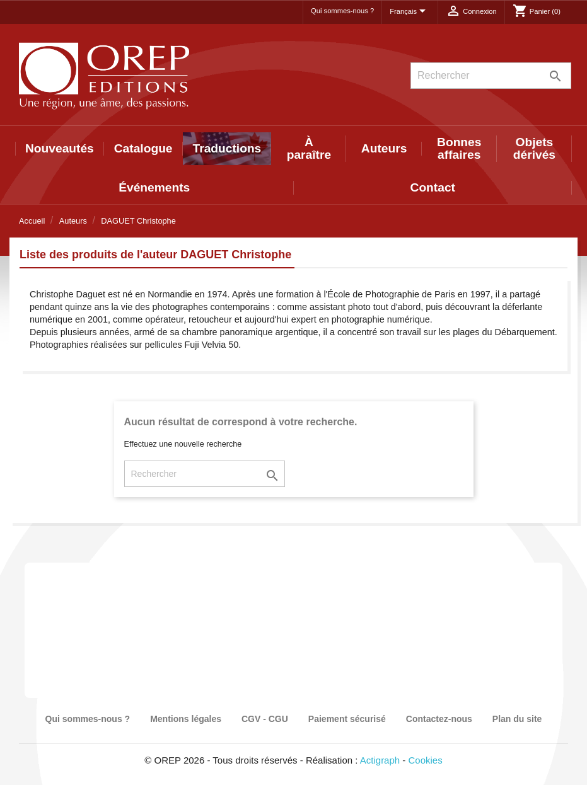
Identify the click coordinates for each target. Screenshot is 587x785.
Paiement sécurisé (347, 719)
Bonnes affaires (459, 148)
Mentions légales (185, 719)
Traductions (227, 148)
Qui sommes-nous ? (342, 10)
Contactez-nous (439, 719)
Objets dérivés (534, 148)
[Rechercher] (490, 75)
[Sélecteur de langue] (410, 12)
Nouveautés (59, 148)
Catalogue (143, 148)
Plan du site (517, 719)
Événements (154, 187)
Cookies (426, 760)
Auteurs (384, 148)
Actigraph (380, 760)
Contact (432, 187)
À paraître (309, 148)
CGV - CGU (264, 719)
